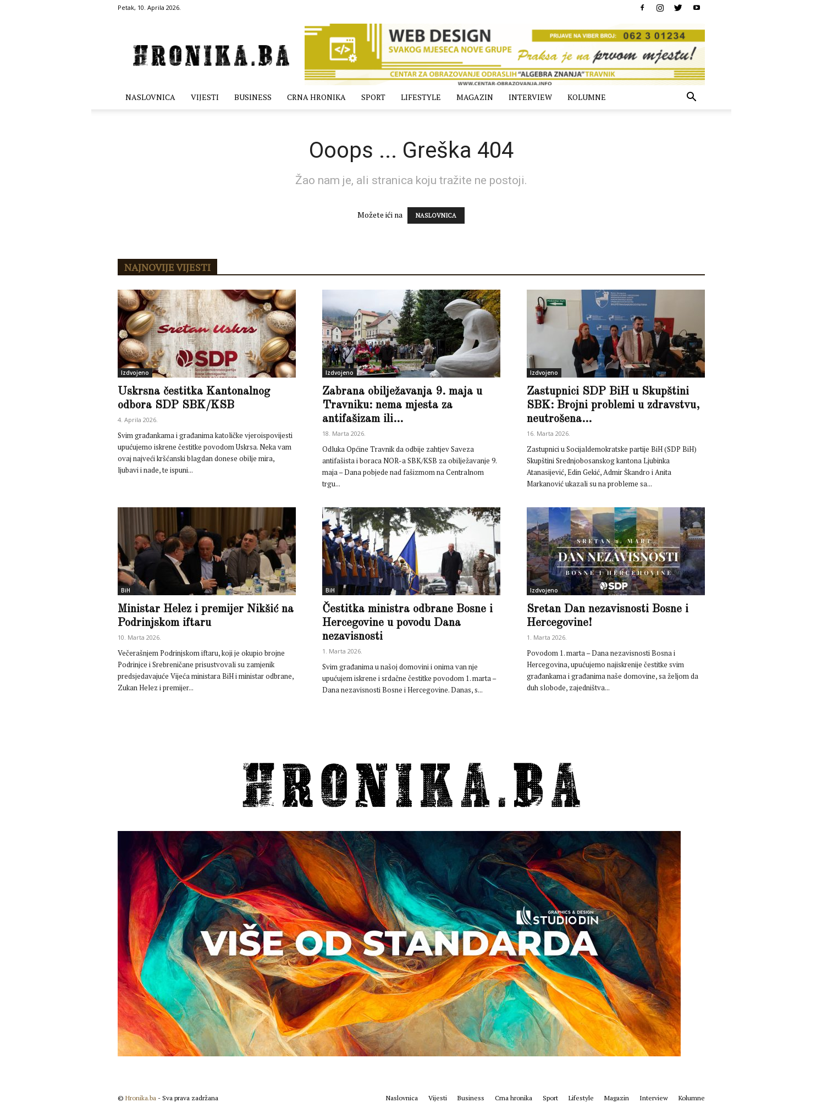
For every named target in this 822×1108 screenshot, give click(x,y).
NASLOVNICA (436, 215)
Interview (530, 97)
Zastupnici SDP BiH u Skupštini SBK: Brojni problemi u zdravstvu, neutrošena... (613, 405)
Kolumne (586, 97)
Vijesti (205, 97)
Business (253, 97)
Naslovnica (150, 97)
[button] (691, 98)
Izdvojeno (135, 372)
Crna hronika (316, 97)
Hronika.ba (140, 1098)
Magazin (474, 97)
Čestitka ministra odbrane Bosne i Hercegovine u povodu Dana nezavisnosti (407, 622)
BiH (125, 590)
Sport (373, 97)
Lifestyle (421, 97)
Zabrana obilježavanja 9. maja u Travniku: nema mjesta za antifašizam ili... (402, 405)
